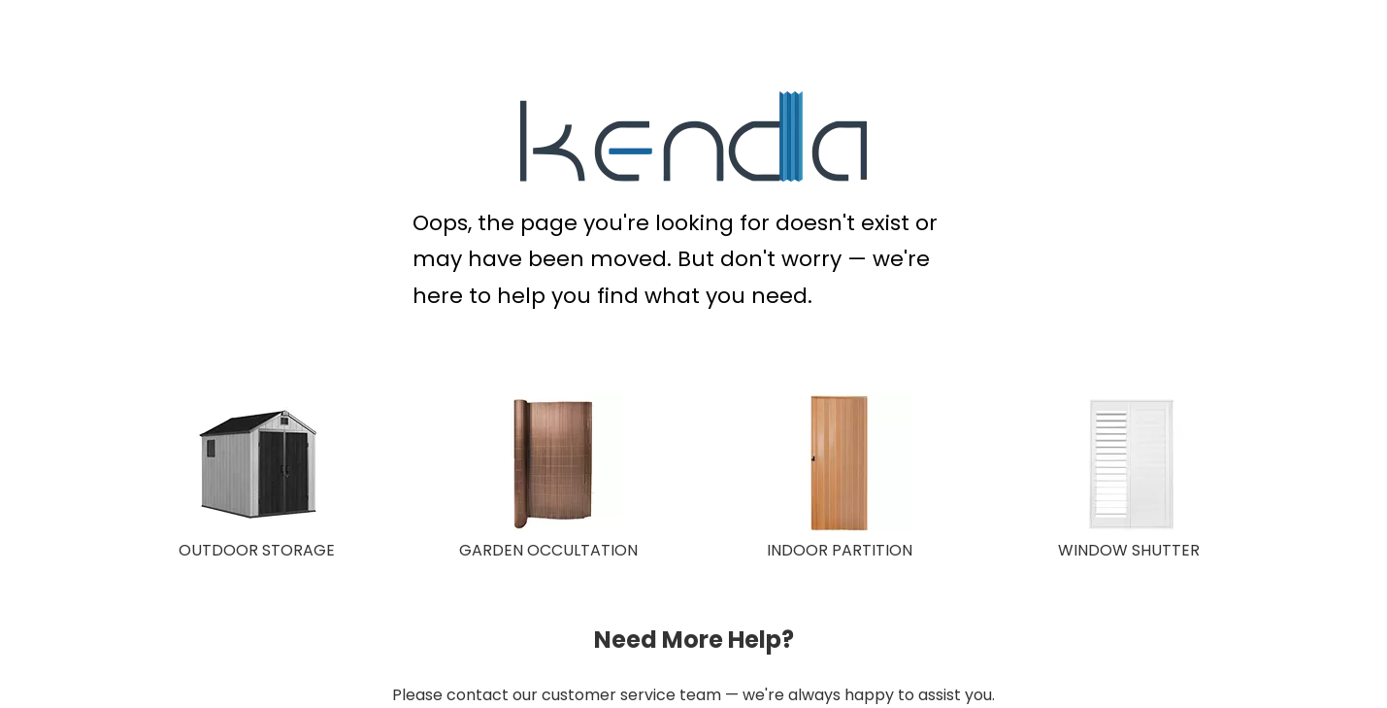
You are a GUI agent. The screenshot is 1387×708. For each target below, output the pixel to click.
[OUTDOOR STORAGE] (257, 464)
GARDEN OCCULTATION (548, 550)
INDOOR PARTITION (839, 550)
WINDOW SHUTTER (1129, 550)
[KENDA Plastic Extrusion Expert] (693, 136)
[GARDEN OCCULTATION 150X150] (548, 464)
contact (477, 695)
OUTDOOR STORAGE (257, 550)
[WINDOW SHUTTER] (1131, 464)
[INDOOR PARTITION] (839, 464)
